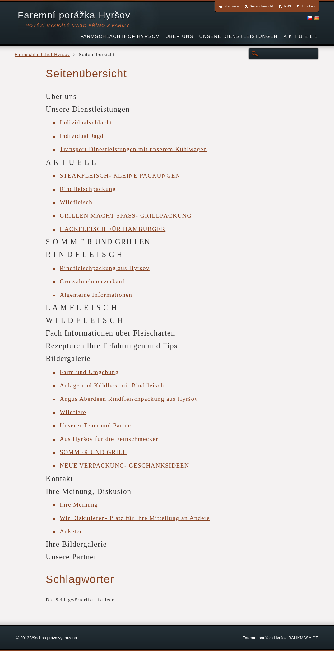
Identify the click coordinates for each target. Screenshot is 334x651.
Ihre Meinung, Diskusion (89, 491)
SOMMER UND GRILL (93, 452)
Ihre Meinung (79, 504)
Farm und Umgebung (89, 372)
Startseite (232, 6)
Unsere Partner (71, 557)
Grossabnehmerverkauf (92, 281)
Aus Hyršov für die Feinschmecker (109, 439)
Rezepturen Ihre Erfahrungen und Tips (112, 345)
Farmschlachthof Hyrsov (42, 54)
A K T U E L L (71, 162)
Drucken (308, 6)
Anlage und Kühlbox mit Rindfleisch (112, 385)
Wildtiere (73, 412)
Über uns (61, 96)
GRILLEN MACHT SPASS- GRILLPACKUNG (126, 215)
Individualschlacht (86, 122)
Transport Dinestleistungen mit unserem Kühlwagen (133, 149)
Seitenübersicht (261, 6)
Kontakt (59, 478)
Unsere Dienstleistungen (88, 109)
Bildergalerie (68, 358)
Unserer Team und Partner (97, 425)
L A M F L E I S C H (81, 307)
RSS (287, 6)
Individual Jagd (82, 136)
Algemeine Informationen (96, 295)
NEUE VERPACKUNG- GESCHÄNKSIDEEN (124, 465)
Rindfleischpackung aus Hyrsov (105, 268)
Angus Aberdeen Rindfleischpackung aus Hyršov (129, 399)
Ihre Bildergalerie (76, 544)
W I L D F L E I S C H (84, 320)
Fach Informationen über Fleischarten (110, 333)
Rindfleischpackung (88, 189)
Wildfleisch (76, 202)
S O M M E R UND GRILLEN (98, 241)
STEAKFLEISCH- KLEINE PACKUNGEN (120, 175)
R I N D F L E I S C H (84, 254)
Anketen (71, 531)
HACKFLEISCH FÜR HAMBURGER (112, 229)
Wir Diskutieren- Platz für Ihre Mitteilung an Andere (135, 518)
